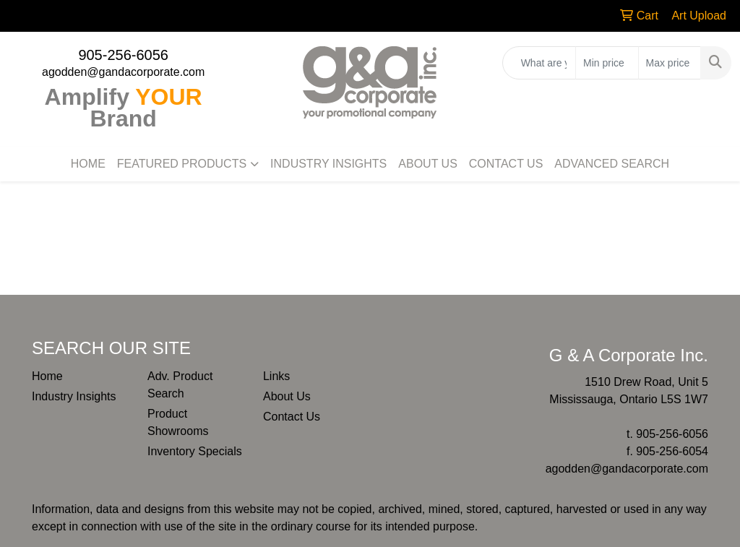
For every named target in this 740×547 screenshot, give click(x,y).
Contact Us (291, 416)
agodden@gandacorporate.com (123, 72)
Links (276, 376)
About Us (287, 396)
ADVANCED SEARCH (611, 164)
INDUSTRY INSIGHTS (328, 164)
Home (47, 376)
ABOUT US (427, 164)
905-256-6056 (123, 55)
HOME (88, 164)
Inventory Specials (194, 451)
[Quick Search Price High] (669, 62)
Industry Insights (74, 396)
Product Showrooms (177, 422)
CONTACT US (506, 164)
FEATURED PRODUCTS (181, 164)
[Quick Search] (539, 62)
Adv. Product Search (179, 385)
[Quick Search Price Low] (606, 62)
